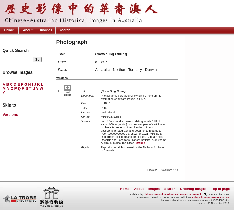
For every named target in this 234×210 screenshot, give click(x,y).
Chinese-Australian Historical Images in (173, 194)
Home (9, 30)
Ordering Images (193, 189)
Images (46, 30)
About (28, 30)
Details (140, 142)
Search (65, 30)
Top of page (220, 189)
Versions (10, 114)
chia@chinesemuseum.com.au (210, 197)
